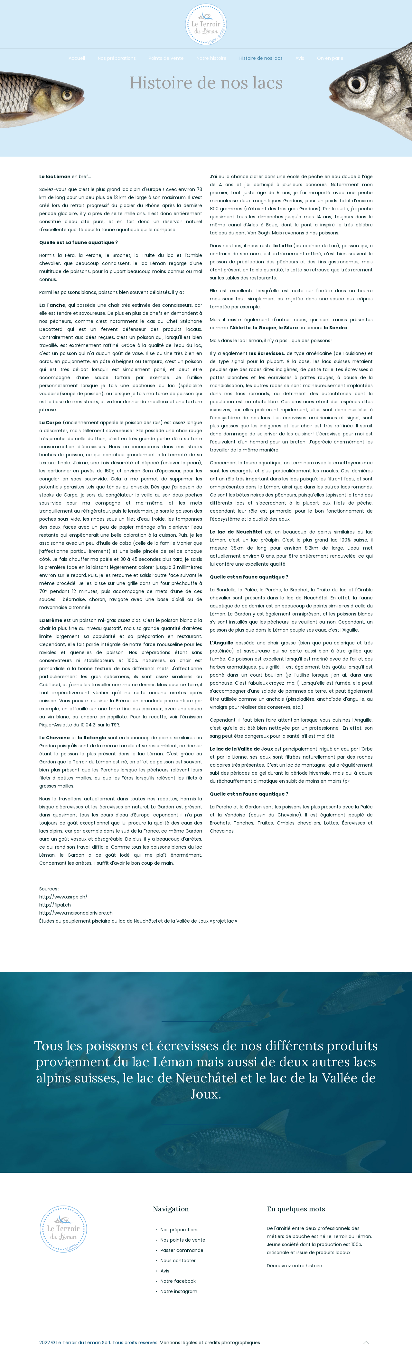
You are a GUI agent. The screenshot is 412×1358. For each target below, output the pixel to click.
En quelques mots (296, 1209)
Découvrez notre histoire (294, 1265)
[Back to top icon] (366, 1342)
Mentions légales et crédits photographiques (210, 1342)
